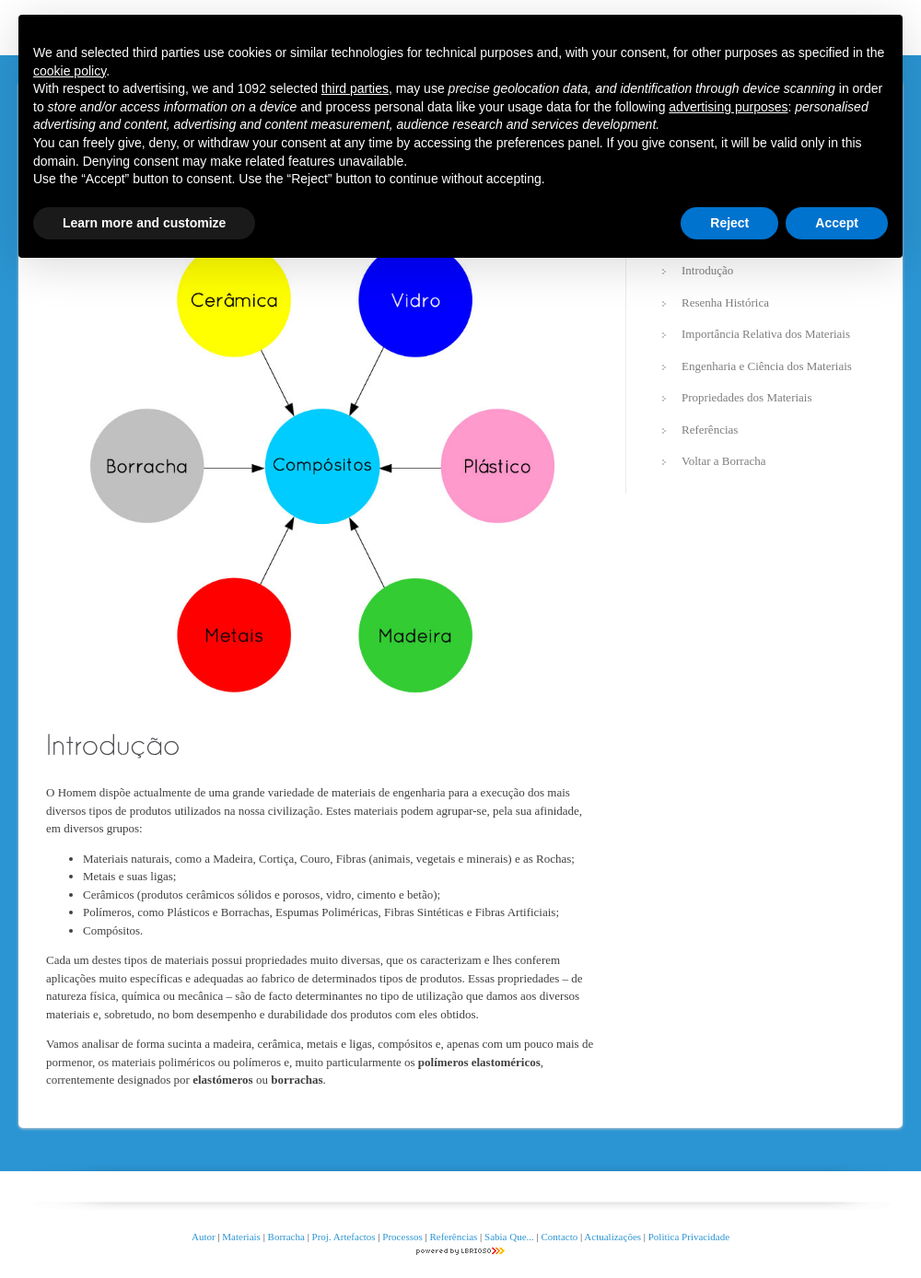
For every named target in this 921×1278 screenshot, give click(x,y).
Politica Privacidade (688, 1236)
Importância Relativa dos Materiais (766, 334)
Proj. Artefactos (345, 1236)
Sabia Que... (509, 1236)
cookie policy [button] (69, 71)
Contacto (560, 1236)
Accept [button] (836, 222)
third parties (355, 88)
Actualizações (612, 1236)
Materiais (241, 1236)
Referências (710, 429)
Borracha (286, 1236)
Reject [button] (729, 222)
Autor (204, 1236)
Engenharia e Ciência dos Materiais (767, 366)
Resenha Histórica (725, 302)
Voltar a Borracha (723, 461)
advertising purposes (728, 106)
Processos (403, 1236)
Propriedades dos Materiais (747, 397)
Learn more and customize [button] (144, 222)
